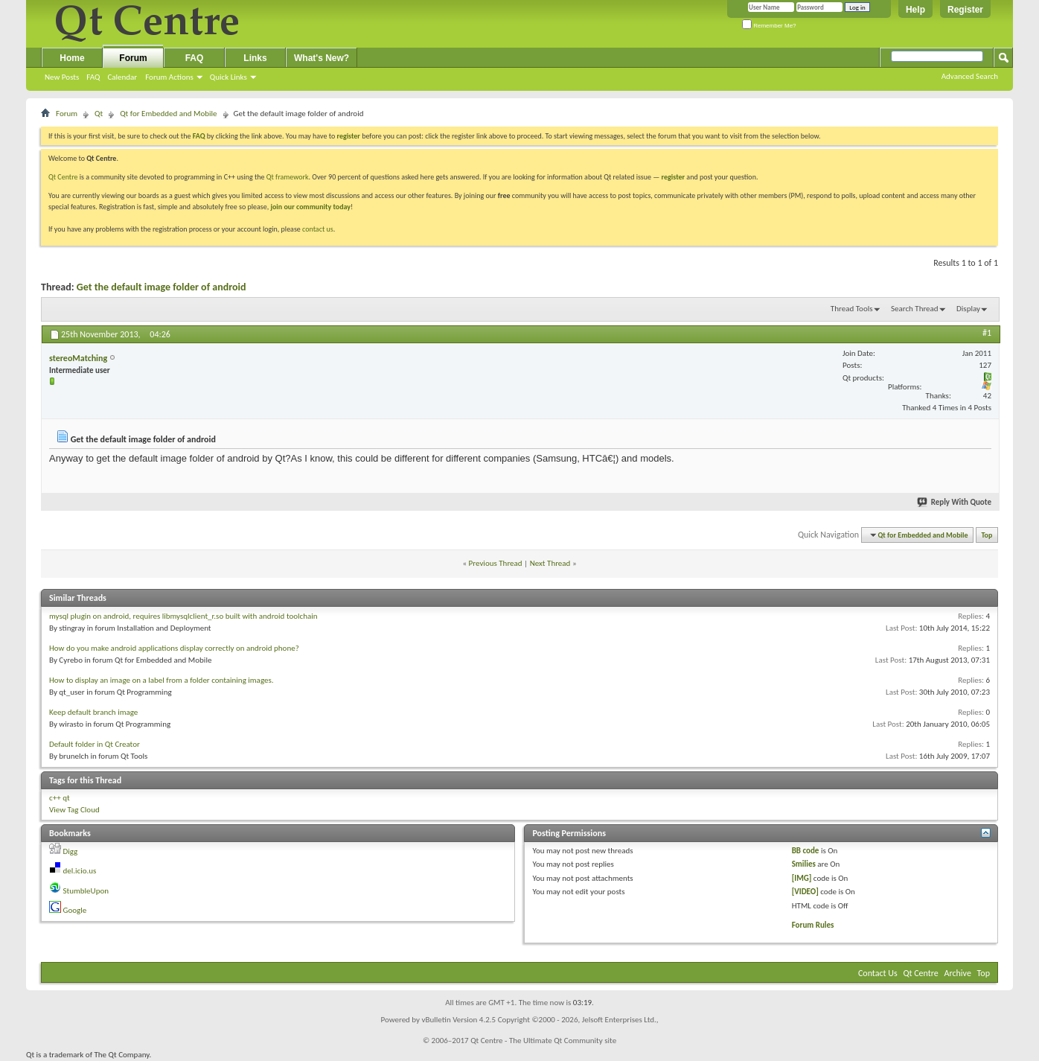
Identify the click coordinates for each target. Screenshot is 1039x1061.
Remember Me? (769, 25)
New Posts (62, 77)
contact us (317, 229)
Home (72, 58)
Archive (957, 973)
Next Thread (550, 563)
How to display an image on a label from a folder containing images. (161, 680)
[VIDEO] (805, 891)
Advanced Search (970, 76)
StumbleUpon (86, 891)
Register (965, 9)
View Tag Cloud (74, 810)
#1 (986, 333)
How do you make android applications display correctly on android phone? (174, 648)
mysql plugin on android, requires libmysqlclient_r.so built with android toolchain (183, 616)
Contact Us (878, 973)
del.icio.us (80, 871)
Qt (99, 113)
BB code (805, 851)
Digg (70, 851)
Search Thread (915, 308)
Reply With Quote (954, 502)
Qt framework (287, 177)
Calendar (122, 77)
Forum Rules (813, 925)
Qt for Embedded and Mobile (168, 113)
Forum (133, 58)
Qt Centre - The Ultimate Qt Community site (543, 1040)
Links (254, 58)
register (673, 177)
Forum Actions (169, 77)
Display (968, 308)
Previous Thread (495, 563)
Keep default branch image (93, 712)
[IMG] (802, 878)
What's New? (321, 58)
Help (915, 9)
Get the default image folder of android (161, 287)
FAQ (93, 77)
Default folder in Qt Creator (94, 744)
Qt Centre (63, 177)
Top (987, 535)
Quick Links (228, 77)
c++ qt (59, 798)
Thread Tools (852, 308)
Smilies (804, 864)
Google (75, 910)
